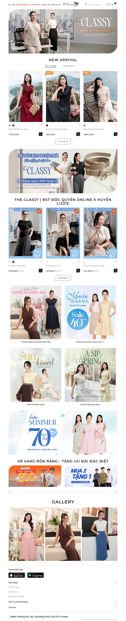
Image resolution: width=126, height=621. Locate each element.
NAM (13, 5)
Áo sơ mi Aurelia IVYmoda (94, 266)
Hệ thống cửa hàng (16, 596)
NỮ (10, 5)
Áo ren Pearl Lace (53, 266)
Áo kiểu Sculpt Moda (17, 266)
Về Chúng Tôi (56, 5)
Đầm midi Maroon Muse (18, 129)
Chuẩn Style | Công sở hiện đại (35, 342)
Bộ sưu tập (46, 5)
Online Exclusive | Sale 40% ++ (90, 342)
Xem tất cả (63, 141)
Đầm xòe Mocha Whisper (93, 129)
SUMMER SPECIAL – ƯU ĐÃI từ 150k (28, 5)
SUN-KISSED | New (36, 404)
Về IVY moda (14, 587)
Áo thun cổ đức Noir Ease (56, 129)
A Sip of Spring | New (90, 404)
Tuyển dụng (13, 592)
